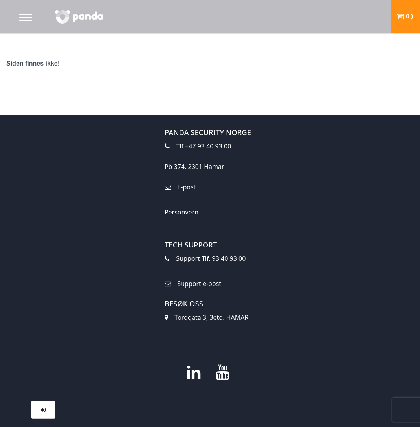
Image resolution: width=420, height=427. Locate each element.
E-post (180, 189)
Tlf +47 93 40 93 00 (198, 145)
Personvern (181, 212)
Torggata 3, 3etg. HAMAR (207, 319)
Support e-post (193, 286)
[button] (43, 410)
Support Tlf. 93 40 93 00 (205, 260)
